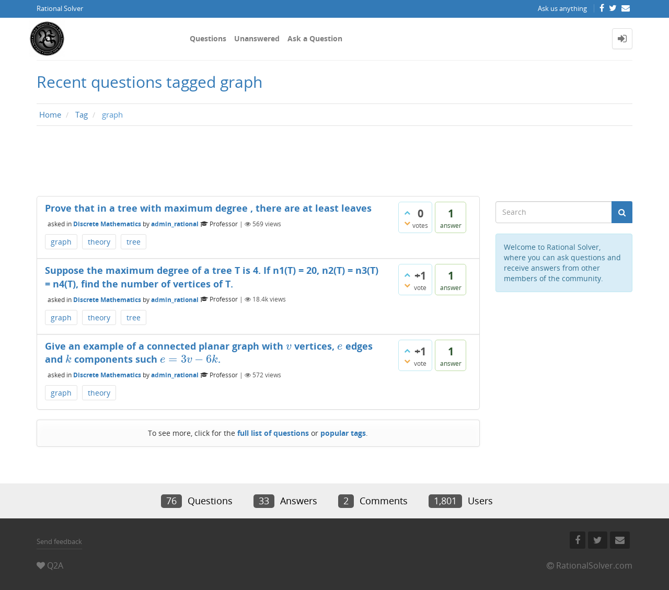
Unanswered (257, 38)
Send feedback (59, 541)
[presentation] (289, 346)
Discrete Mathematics (107, 223)
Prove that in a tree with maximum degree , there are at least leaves (208, 208)
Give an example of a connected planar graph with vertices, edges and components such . (209, 353)
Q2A (55, 565)
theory (99, 242)
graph (61, 242)
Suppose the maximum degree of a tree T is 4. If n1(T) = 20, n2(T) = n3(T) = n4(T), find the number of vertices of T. (211, 277)
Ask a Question (314, 38)
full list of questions (273, 433)
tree (133, 242)
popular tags (343, 433)
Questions (208, 38)
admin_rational (175, 223)
